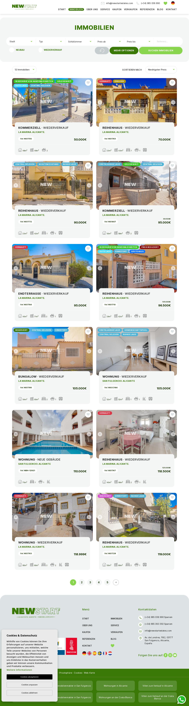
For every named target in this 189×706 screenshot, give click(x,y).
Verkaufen (130, 9)
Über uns (92, 9)
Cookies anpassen (29, 684)
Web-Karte (89, 673)
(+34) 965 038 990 (148, 3)
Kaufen (117, 9)
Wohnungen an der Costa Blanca (115, 697)
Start (62, 9)
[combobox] (21, 41)
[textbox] (21, 41)
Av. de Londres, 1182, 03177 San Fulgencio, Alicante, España (159, 640)
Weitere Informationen (19, 669)
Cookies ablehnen (30, 692)
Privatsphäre (65, 673)
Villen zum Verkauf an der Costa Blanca (157, 697)
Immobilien (76, 9)
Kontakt (171, 9)
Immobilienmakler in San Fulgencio (73, 685)
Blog (160, 9)
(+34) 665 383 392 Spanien (158, 624)
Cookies (78, 673)
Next (90, 102)
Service (105, 9)
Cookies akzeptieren (30, 677)
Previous (15, 102)
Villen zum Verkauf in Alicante (158, 685)
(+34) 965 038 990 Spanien (158, 617)
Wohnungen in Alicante (115, 685)
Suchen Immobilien (160, 50)
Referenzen (147, 9)
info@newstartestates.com (117, 3)
